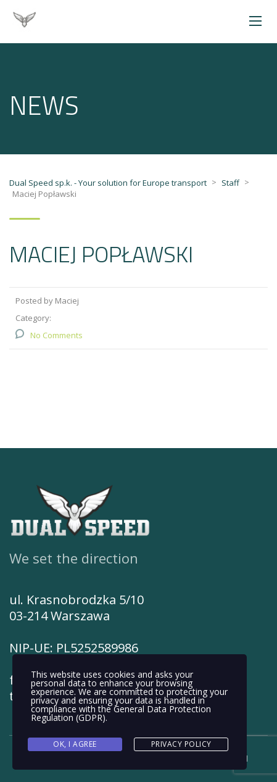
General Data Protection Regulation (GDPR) (121, 713)
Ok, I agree (75, 744)
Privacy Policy (181, 744)
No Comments (56, 335)
